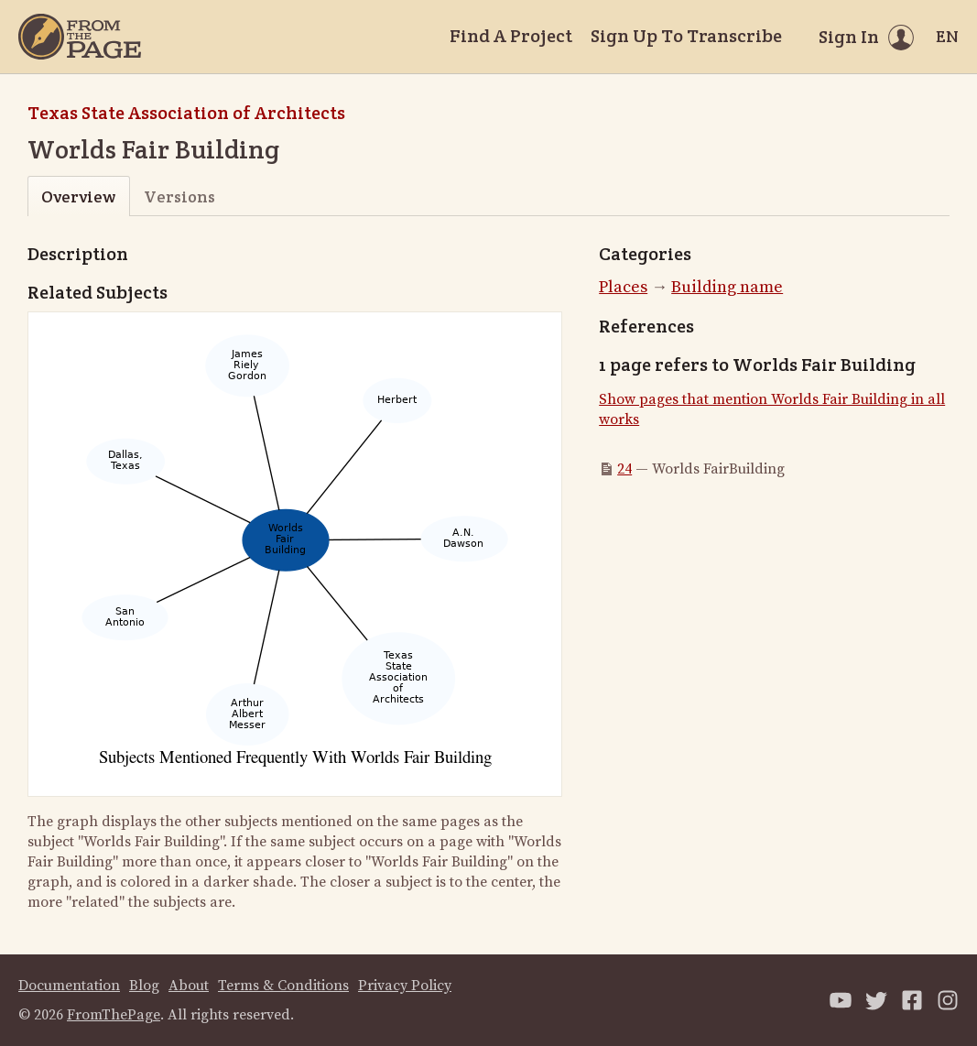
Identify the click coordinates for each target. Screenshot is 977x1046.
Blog (144, 985)
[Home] (79, 37)
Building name (727, 287)
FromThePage (113, 1015)
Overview (78, 196)
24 (624, 469)
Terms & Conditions (283, 985)
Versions (179, 196)
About (188, 985)
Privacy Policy (404, 985)
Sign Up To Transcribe (686, 36)
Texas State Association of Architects (186, 113)
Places (623, 287)
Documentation (69, 985)
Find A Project (511, 36)
